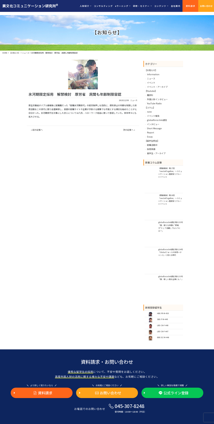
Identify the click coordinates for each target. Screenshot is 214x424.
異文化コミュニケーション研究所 (30, 5)
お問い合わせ (206, 5)
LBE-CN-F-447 (162, 331)
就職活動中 (152, 144)
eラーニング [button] (121, 5)
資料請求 (190, 5)
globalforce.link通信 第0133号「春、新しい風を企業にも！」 (170, 277)
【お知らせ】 (151, 70)
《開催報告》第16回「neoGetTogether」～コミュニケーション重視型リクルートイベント (170, 199)
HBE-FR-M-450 (163, 313)
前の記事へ (37, 129)
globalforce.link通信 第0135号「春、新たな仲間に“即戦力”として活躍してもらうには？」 (170, 226)
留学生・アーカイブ (156, 153)
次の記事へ (128, 129)
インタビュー (153, 124)
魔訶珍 (150, 95)
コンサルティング (103, 5)
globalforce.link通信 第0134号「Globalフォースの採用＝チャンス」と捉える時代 (170, 252)
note (149, 111)
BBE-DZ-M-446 (163, 337)
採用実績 (151, 149)
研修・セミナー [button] (141, 5)
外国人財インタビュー (157, 99)
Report (150, 132)
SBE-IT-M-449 (162, 319)
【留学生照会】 (152, 140)
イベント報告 (153, 115)
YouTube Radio (154, 103)
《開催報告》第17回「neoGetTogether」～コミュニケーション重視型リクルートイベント (170, 172)
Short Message (154, 128)
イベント (151, 82)
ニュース (133, 100)
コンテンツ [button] (160, 5)
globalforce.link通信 (157, 120)
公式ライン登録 (173, 393)
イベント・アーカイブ (157, 86)
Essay (150, 136)
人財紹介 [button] (84, 5)
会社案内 (175, 5)
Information (153, 74)
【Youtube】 (151, 90)
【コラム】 (150, 107)
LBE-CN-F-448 (162, 325)
